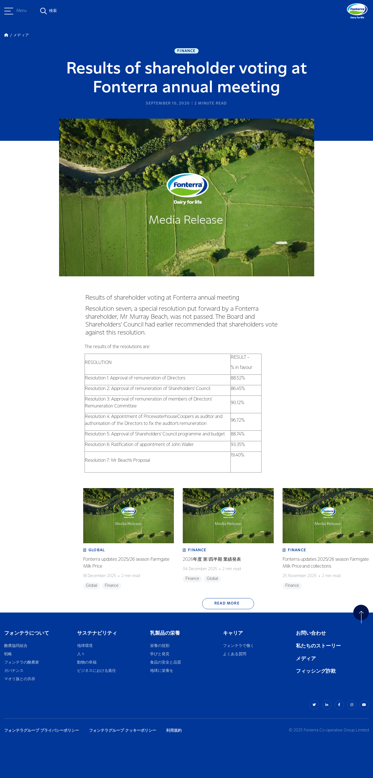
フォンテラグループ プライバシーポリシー (41, 730)
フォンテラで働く (238, 646)
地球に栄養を (161, 671)
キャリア (233, 633)
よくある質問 (235, 654)
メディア (306, 658)
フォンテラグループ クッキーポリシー (122, 730)
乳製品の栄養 (165, 633)
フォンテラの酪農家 (21, 662)
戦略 (8, 654)
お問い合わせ (311, 633)
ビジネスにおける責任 (96, 671)
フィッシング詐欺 (316, 671)
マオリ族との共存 (19, 679)
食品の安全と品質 (165, 662)
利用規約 (174, 730)
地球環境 (85, 646)
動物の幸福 (87, 662)
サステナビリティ (97, 633)
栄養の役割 (159, 646)
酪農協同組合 (15, 646)
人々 (81, 654)
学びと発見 (159, 654)
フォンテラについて (26, 633)
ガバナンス (14, 671)
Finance (186, 51)
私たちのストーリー (318, 646)
